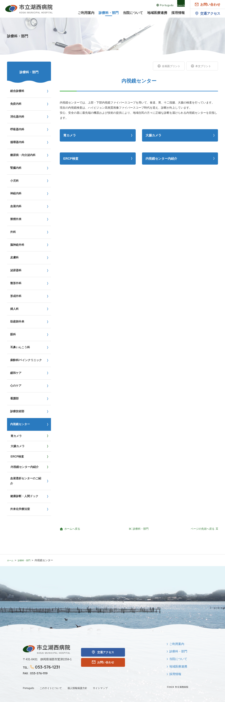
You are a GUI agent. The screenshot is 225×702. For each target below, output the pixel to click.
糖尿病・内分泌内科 (23, 154)
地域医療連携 (157, 13)
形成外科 (15, 295)
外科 (13, 231)
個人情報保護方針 (77, 688)
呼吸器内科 (17, 129)
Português (161, 5)
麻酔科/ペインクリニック (26, 360)
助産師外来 (17, 321)
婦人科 (14, 308)
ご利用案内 (86, 13)
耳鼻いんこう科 (20, 347)
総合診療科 (17, 90)
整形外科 (15, 283)
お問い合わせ (210, 4)
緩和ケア (15, 372)
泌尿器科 (15, 270)
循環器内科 (17, 142)
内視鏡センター (20, 424)
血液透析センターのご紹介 (25, 481)
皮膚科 (14, 257)
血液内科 (15, 206)
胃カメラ (69, 135)
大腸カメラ (153, 135)
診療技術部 (17, 411)
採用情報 (178, 13)
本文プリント (203, 66)
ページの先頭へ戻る (202, 528)
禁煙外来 (15, 219)
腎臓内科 (15, 167)
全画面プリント (171, 66)
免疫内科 (15, 103)
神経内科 (15, 193)
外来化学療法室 (20, 508)
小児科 (14, 180)
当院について (133, 13)
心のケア (15, 385)
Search (180, 5)
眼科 (13, 334)
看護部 (14, 398)
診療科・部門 (109, 13)
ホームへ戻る (72, 528)
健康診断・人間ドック (24, 496)
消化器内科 (17, 116)
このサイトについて (51, 688)
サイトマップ (100, 688)
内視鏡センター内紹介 (161, 158)
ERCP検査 (70, 158)
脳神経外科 (17, 244)
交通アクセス (210, 13)
